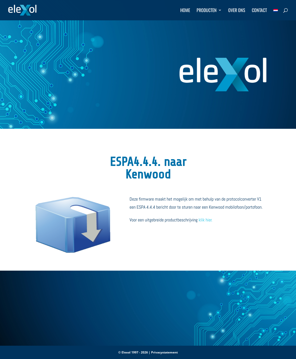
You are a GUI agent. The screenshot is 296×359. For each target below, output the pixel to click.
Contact (259, 10)
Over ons (236, 10)
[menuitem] (275, 14)
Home (185, 10)
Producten (207, 10)
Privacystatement (164, 352)
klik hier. (205, 220)
